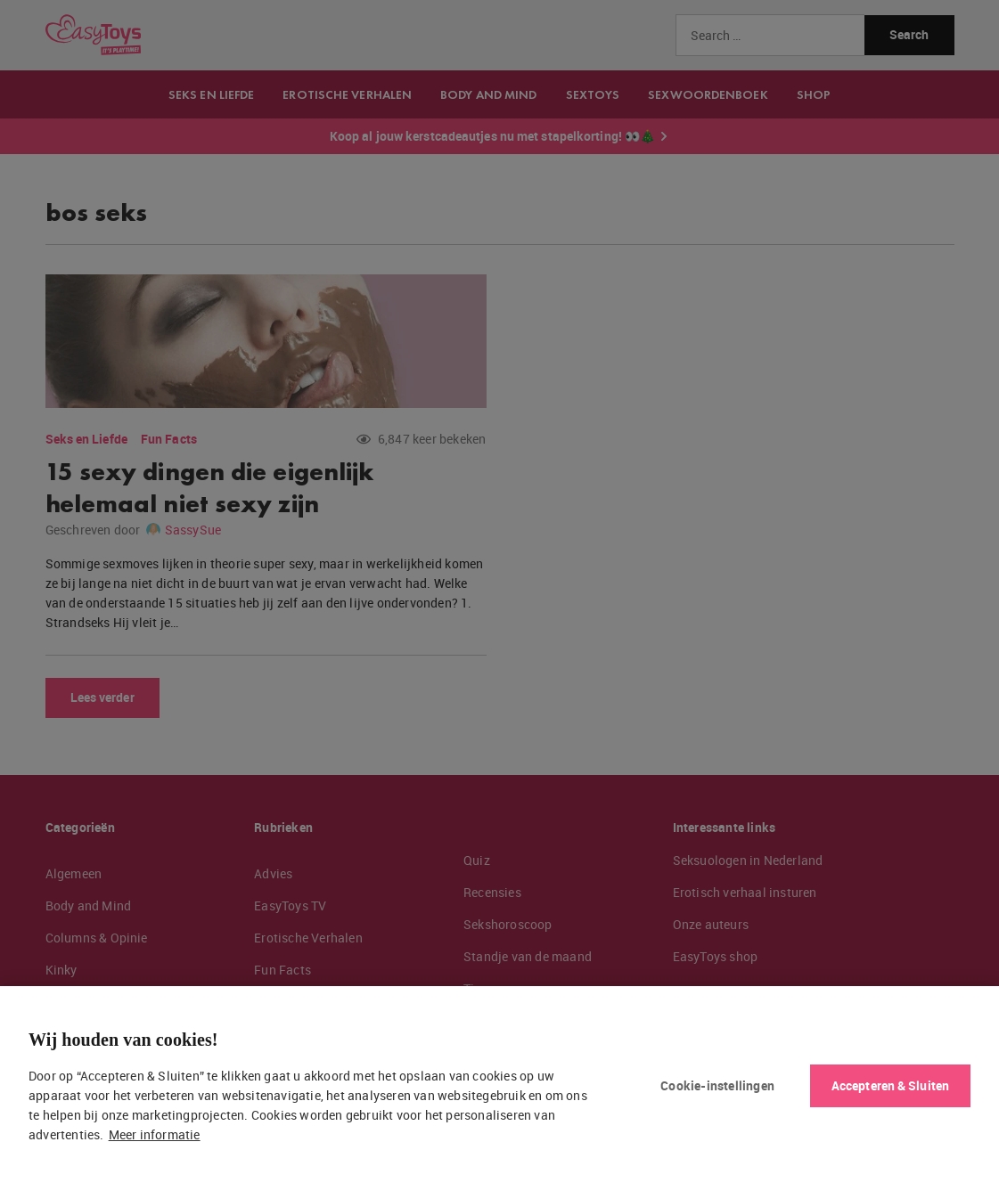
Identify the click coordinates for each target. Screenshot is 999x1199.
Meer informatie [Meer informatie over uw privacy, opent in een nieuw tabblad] (155, 1134)
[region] (499, 1092)
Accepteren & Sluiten (890, 1085)
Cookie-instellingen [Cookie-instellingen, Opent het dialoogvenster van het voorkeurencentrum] (717, 1085)
